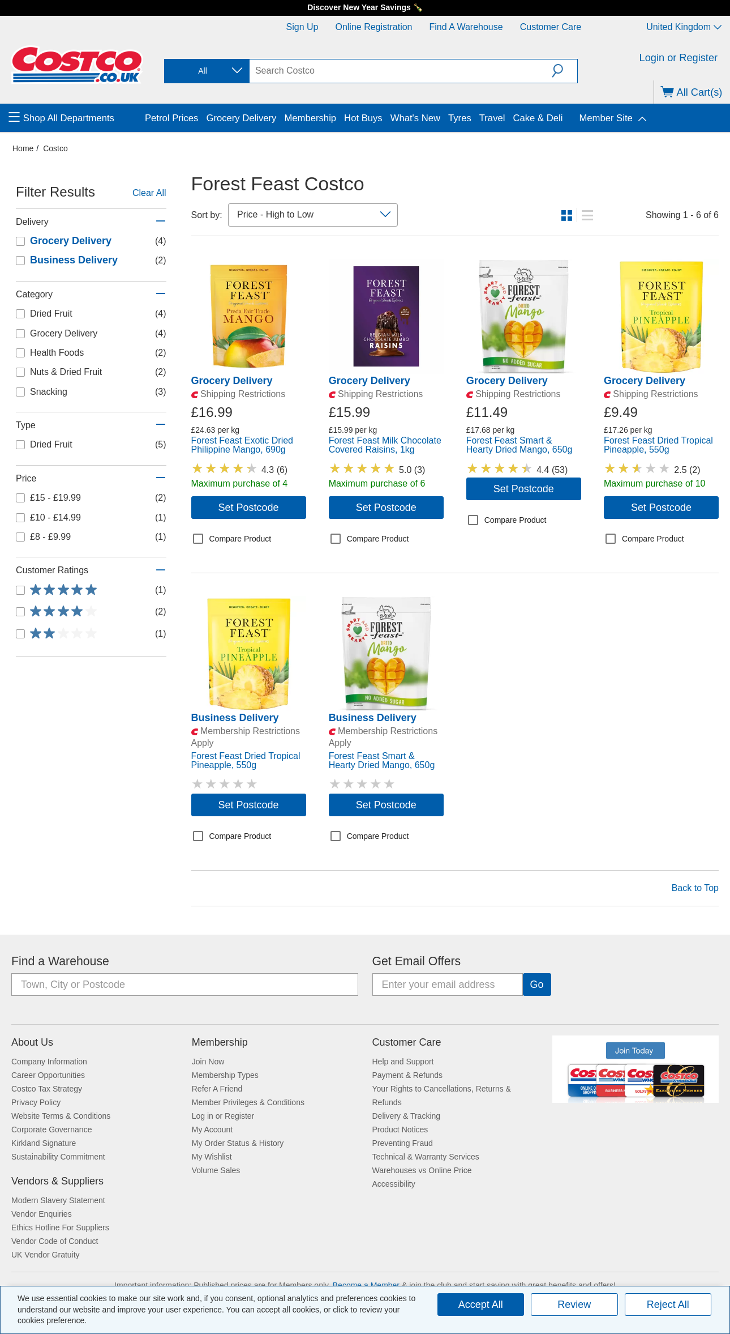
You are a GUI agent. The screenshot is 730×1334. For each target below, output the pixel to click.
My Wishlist (212, 1156)
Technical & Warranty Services (425, 1156)
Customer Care (550, 27)
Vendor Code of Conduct (54, 1241)
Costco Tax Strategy (46, 1088)
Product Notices (400, 1129)
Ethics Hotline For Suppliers (60, 1227)
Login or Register (678, 57)
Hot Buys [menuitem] (363, 118)
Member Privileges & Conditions (248, 1102)
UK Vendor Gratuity (45, 1254)
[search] (401, 70)
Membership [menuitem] (310, 118)
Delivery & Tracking (406, 1115)
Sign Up (302, 27)
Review (574, 1304)
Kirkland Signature (43, 1143)
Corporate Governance (51, 1129)
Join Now (208, 1061)
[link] (248, 368)
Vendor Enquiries (41, 1213)
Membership (220, 1042)
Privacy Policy (36, 1102)
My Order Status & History (238, 1143)
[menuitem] (75, 118)
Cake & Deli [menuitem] (537, 118)
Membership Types (225, 1075)
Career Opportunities (48, 1075)
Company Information (49, 1061)
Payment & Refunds (407, 1075)
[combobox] (206, 71)
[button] (564, 70)
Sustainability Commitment (58, 1156)
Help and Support (403, 1061)
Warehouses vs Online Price (422, 1170)
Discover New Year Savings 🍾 (365, 7)
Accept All (480, 1304)
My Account (212, 1129)
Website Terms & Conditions (60, 1115)
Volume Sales (216, 1170)
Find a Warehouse (466, 27)
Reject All (668, 1304)
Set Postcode (248, 507)
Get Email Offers (416, 961)
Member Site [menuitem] (605, 118)
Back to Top (695, 888)
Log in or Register (223, 1115)
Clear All (149, 193)
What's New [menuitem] (415, 118)
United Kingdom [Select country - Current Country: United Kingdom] (684, 27)
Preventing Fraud (402, 1143)
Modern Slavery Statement (58, 1200)
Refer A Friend (217, 1088)
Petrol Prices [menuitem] (171, 118)
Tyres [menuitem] (459, 118)
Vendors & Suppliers (57, 1181)
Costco (55, 148)
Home (22, 148)
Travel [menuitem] (492, 118)
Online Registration (373, 27)
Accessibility (393, 1183)
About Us (32, 1042)
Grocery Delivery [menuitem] (241, 118)
